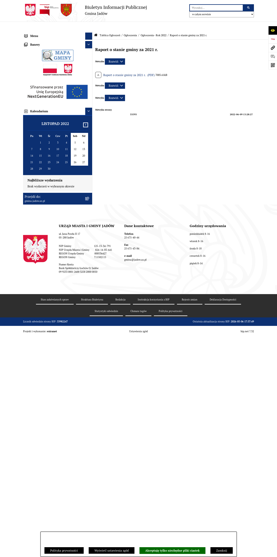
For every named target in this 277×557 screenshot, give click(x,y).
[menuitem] (57, 94)
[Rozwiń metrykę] (115, 52)
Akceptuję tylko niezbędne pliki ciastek (172, 551)
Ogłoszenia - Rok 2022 (153, 25)
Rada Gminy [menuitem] (33, 48)
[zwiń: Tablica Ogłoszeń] (89, 84)
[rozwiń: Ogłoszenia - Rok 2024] (89, 123)
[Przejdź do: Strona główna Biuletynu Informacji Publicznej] (96, 25)
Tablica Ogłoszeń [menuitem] (36, 84)
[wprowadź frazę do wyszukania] (216, 8)
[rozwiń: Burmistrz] (89, 55)
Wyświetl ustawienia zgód (111, 550)
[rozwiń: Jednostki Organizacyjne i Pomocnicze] (89, 62)
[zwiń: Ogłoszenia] (89, 93)
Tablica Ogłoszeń (110, 25)
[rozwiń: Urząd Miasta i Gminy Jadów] (89, 33)
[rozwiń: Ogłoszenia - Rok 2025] (89, 113)
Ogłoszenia (130, 25)
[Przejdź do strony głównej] (85, 10)
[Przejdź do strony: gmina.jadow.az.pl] (272, 47)
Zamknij (221, 550)
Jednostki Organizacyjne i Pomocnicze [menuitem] (50, 62)
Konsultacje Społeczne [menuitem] (39, 77)
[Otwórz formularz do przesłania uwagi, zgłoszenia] (272, 56)
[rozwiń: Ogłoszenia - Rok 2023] (89, 132)
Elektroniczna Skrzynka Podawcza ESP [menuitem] (50, 69)
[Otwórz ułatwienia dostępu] (272, 30)
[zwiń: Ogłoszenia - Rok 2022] (89, 142)
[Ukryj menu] (89, 26)
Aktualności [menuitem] (32, 41)
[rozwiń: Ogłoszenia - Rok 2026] (89, 103)
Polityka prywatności (64, 550)
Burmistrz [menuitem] (31, 55)
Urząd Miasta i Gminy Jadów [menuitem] (43, 33)
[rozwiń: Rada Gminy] (89, 48)
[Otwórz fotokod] (272, 65)
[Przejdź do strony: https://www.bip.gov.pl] (272, 39)
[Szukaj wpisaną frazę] (248, 8)
